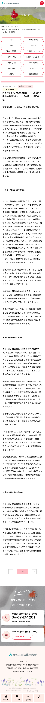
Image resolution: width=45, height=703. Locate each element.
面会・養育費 (11, 51)
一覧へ (22, 571)
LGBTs (11, 74)
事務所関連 (33, 74)
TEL (39, 698)
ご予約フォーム (20, 637)
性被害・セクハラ (33, 51)
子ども (33, 45)
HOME (5, 698)
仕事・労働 (11, 57)
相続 (11, 40)
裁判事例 (11, 68)
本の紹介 (33, 68)
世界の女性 (33, 63)
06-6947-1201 (23, 617)
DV (11, 45)
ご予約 (28, 698)
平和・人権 (11, 63)
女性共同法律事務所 (16, 688)
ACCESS (16, 698)
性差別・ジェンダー (33, 57)
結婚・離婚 (33, 40)
